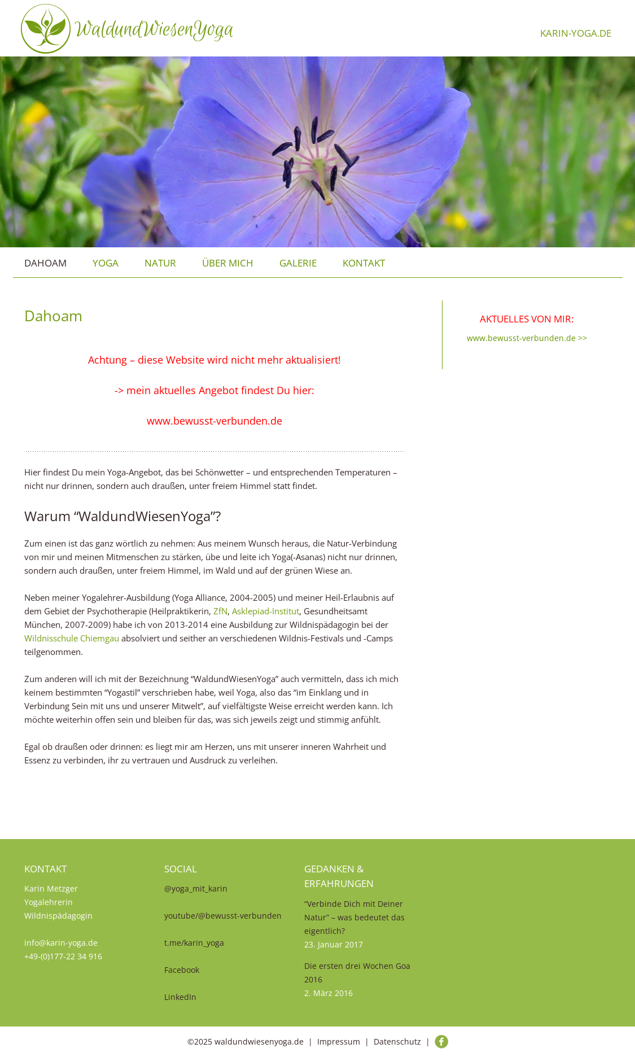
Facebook (181, 969)
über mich (227, 262)
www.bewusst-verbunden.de (214, 420)
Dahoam (45, 262)
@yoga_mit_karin (195, 888)
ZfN (220, 611)
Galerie (298, 262)
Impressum (338, 1041)
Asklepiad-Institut (265, 611)
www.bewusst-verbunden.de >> (527, 338)
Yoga (106, 262)
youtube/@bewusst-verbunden (223, 915)
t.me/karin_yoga (194, 942)
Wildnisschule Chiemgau (71, 638)
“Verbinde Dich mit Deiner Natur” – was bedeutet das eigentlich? (354, 917)
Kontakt (364, 262)
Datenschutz (397, 1041)
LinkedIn (180, 997)
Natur (160, 262)
